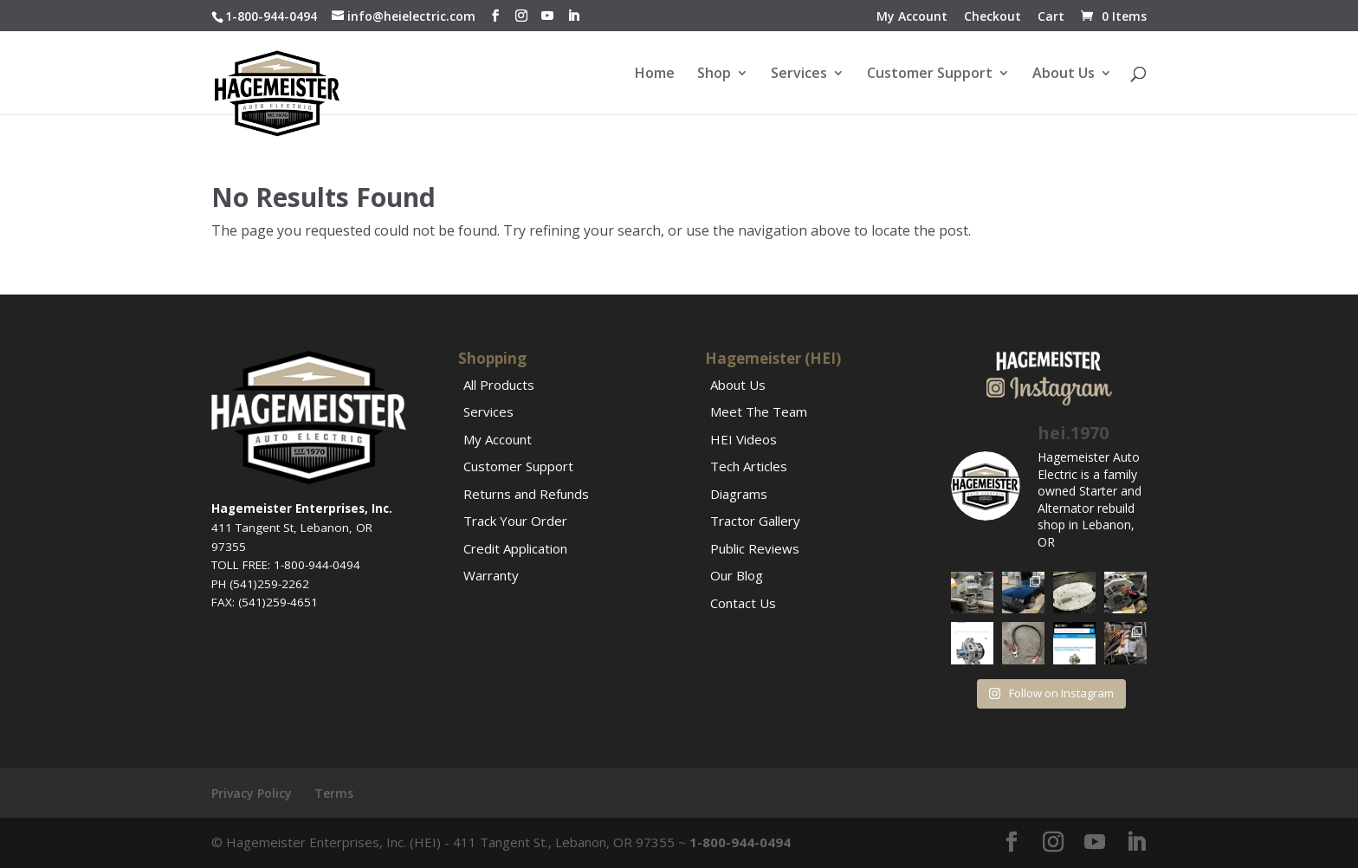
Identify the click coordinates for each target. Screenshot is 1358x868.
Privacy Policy (251, 793)
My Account (911, 17)
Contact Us (743, 603)
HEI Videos (743, 439)
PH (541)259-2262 (260, 584)
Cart (1051, 17)
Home (655, 74)
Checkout (992, 17)
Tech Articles (748, 466)
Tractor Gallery (755, 520)
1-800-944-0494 (271, 16)
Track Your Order (515, 520)
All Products (498, 384)
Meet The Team (758, 411)
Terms (333, 793)
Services (799, 74)
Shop (714, 74)
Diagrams (738, 493)
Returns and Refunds (526, 493)
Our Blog (736, 575)
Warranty (491, 575)
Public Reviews (754, 548)
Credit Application (515, 548)
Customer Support (930, 74)
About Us (1063, 74)
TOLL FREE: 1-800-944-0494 (285, 565)
